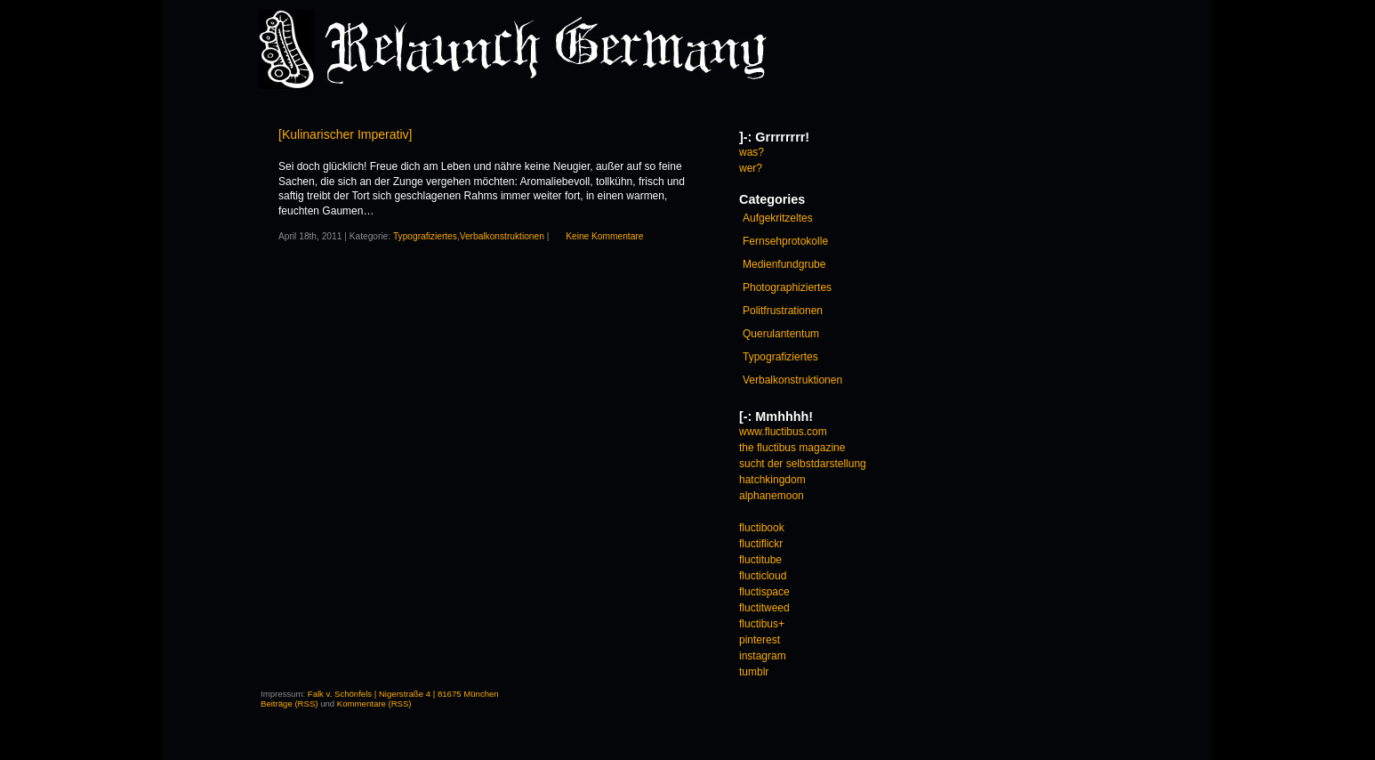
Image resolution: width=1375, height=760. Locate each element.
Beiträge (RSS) (289, 703)
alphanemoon (771, 495)
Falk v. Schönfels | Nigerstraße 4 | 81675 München (403, 694)
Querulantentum (781, 333)
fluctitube (760, 560)
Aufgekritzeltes (778, 218)
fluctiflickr (761, 544)
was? (751, 152)
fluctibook (761, 527)
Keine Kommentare (604, 236)
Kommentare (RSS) (374, 703)
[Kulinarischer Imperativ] (345, 134)
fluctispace (764, 592)
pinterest (759, 640)
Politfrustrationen (783, 310)
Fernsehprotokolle (785, 241)
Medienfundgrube (784, 264)
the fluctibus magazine (792, 447)
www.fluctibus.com (783, 431)
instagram (762, 656)
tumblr (753, 672)
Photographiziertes (787, 287)
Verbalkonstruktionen (502, 236)
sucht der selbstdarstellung (802, 463)
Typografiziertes (425, 236)
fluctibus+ (761, 624)
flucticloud (762, 576)
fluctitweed (764, 608)
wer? (750, 168)
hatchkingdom (772, 479)
